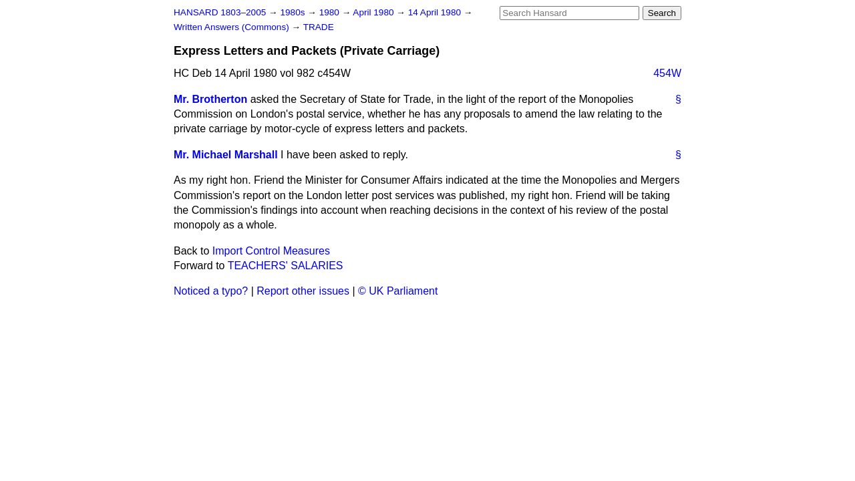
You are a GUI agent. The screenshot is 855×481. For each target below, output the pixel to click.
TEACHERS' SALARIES (285, 265)
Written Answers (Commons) (233, 27)
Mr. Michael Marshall (226, 154)
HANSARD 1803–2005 (220, 12)
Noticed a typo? (211, 291)
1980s (293, 12)
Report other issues (302, 291)
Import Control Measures (271, 251)
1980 (330, 12)
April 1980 (374, 12)
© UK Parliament (398, 291)
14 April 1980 (436, 12)
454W (667, 73)
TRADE (318, 27)
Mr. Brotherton (210, 99)
